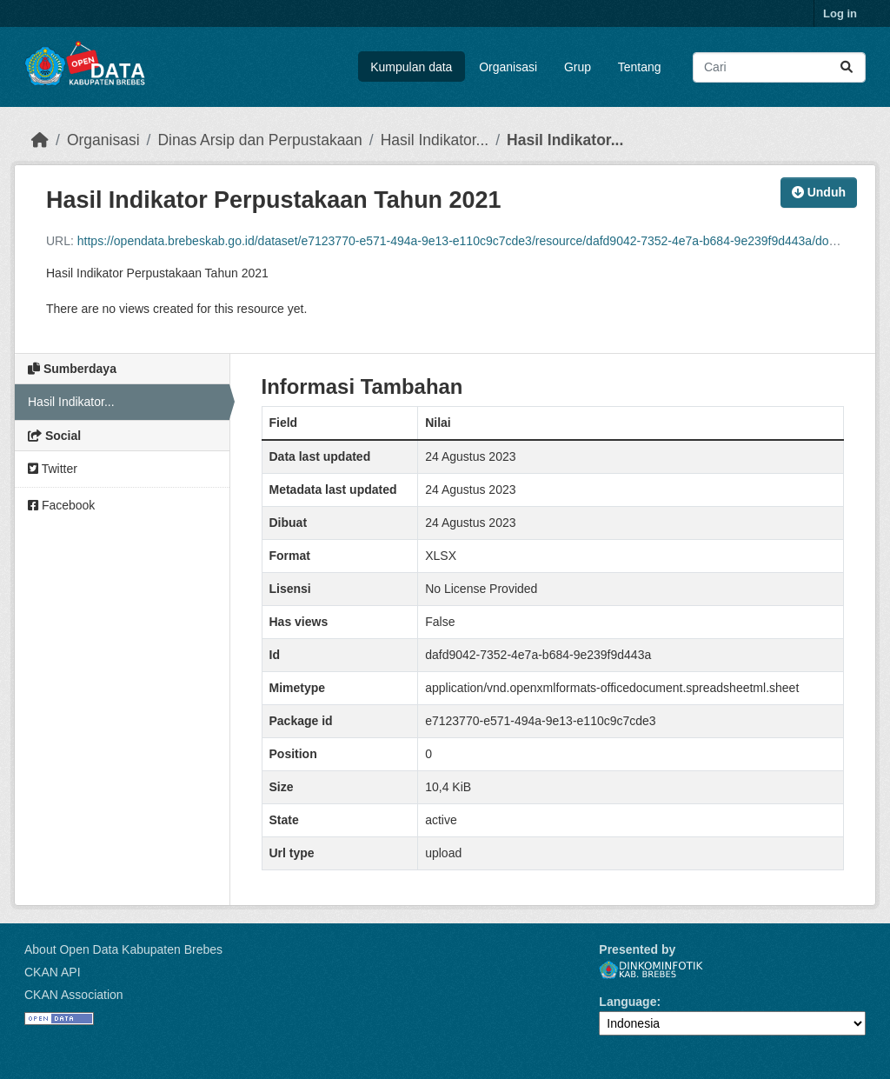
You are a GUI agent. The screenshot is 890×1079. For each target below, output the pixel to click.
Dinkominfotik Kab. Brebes (651, 970)
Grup (577, 67)
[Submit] (846, 67)
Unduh (819, 192)
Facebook (61, 505)
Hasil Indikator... (435, 140)
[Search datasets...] (779, 67)
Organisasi (508, 67)
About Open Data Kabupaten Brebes (123, 949)
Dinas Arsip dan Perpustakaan (259, 140)
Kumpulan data (411, 67)
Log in (840, 13)
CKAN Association (73, 995)
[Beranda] (40, 140)
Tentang (639, 67)
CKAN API (52, 972)
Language (627, 1002)
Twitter (52, 469)
